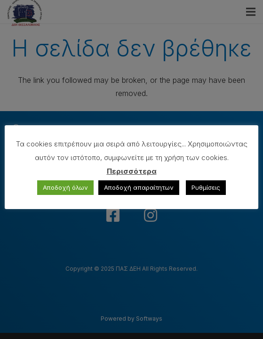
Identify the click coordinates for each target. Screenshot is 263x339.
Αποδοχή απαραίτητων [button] (139, 187)
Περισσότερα (132, 171)
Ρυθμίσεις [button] (205, 187)
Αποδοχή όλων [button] (65, 187)
